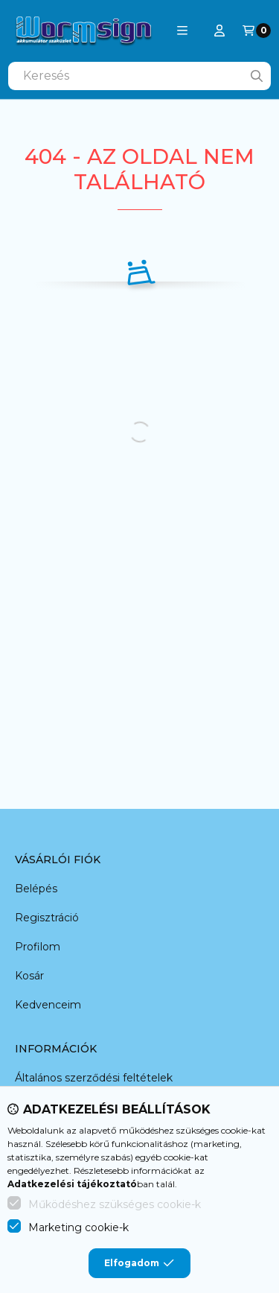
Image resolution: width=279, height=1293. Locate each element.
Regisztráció (47, 917)
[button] (182, 30)
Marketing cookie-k (78, 1227)
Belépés (36, 888)
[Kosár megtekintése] (257, 30)
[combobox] (139, 76)
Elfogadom (139, 1263)
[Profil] (219, 30)
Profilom (37, 946)
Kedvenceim (48, 1004)
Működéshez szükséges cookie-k (114, 1204)
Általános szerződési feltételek (94, 1077)
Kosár (29, 975)
